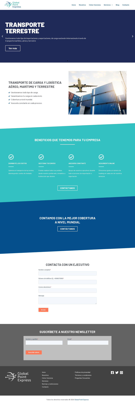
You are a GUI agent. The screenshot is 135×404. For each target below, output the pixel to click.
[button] (65, 60)
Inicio (74, 5)
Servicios (108, 5)
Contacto (125, 5)
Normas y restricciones (50, 384)
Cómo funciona (95, 5)
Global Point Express (81, 400)
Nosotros (82, 5)
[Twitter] (117, 372)
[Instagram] (121, 372)
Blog (117, 5)
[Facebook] (112, 372)
